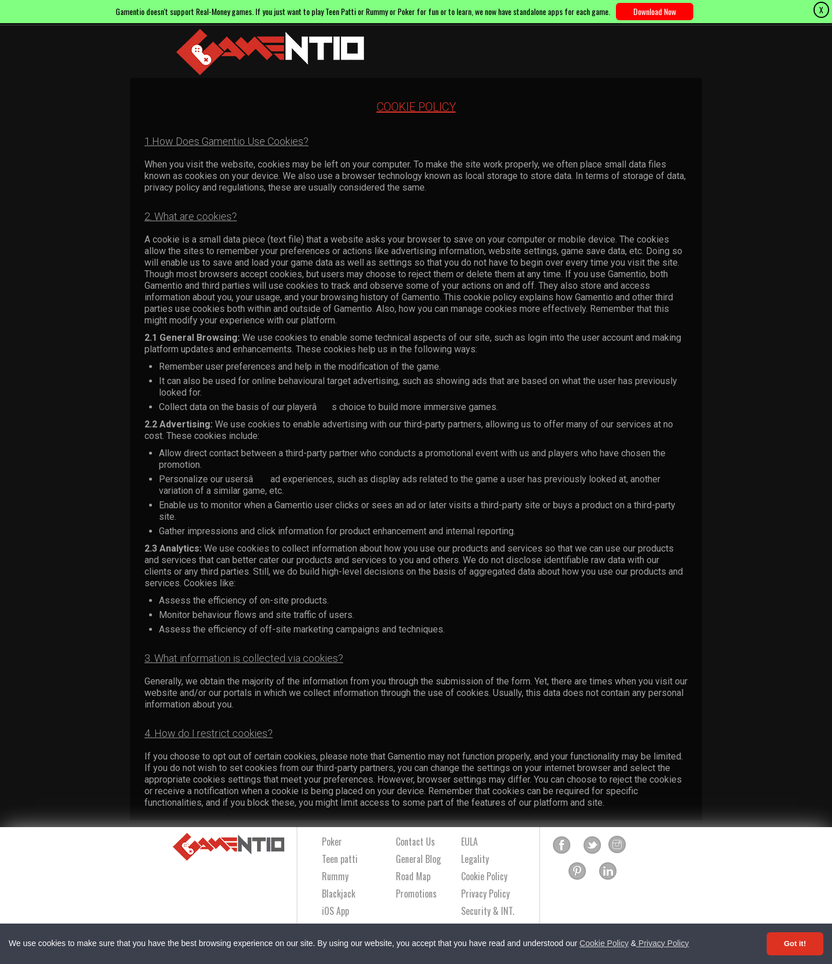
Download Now (654, 11)
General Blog (418, 859)
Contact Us (415, 841)
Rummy (335, 876)
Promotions (416, 893)
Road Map (413, 876)
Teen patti (340, 859)
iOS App (335, 911)
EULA (469, 841)
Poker (332, 841)
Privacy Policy (662, 943)
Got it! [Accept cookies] (795, 943)
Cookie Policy (604, 943)
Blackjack (338, 893)
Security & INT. (487, 911)
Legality (475, 859)
